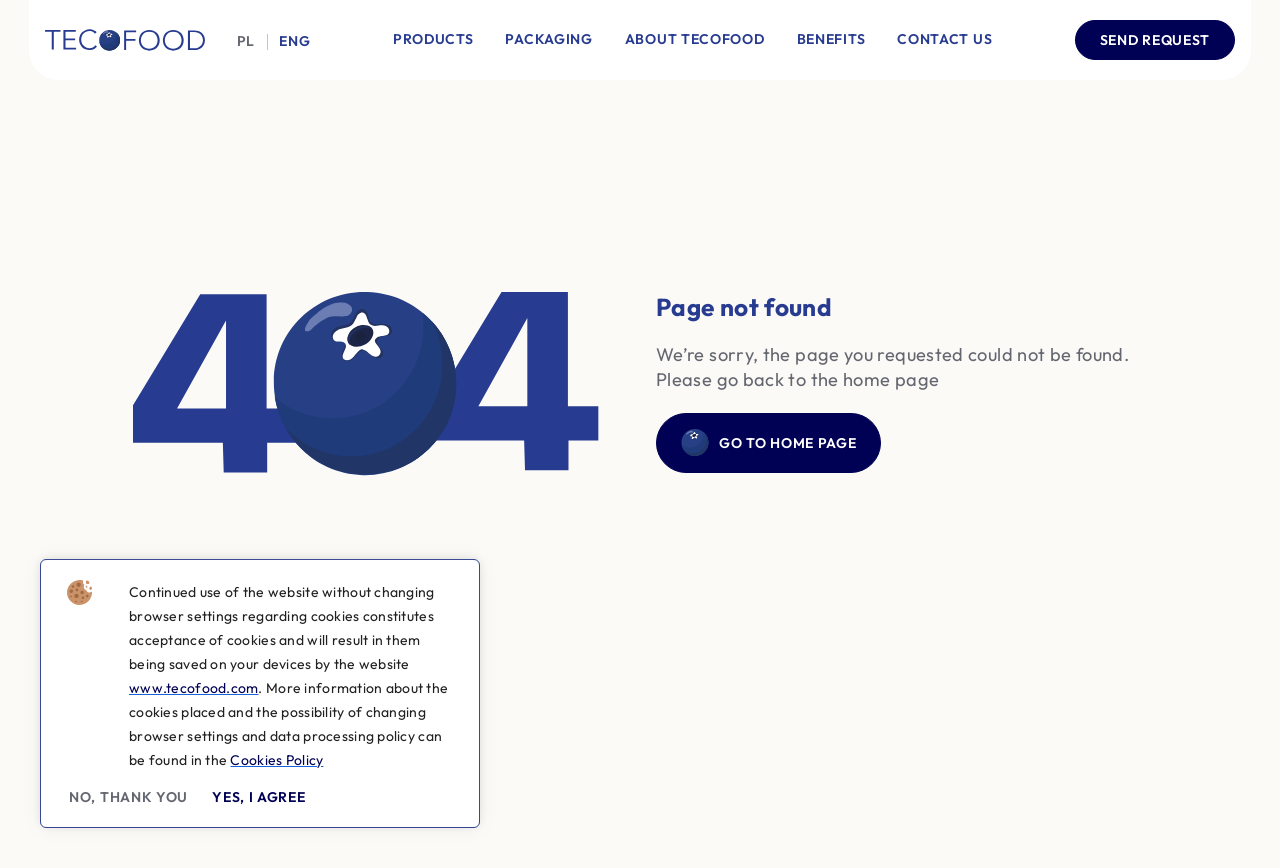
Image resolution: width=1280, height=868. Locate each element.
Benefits (831, 39)
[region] (260, 693)
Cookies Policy (276, 760)
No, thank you (128, 797)
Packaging (548, 39)
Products (433, 39)
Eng (294, 41)
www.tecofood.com (193, 688)
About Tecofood (695, 39)
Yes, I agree (258, 797)
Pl (246, 41)
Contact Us (944, 39)
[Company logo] (125, 40)
